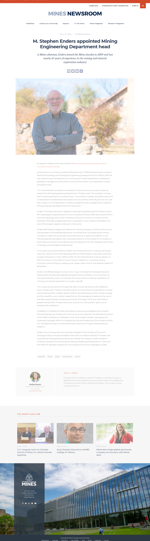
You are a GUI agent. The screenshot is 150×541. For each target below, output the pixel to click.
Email (90, 538)
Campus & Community (48, 21)
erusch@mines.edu (35, 389)
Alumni (77, 354)
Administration (67, 354)
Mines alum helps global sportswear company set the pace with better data (114, 450)
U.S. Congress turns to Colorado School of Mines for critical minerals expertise (34, 450)
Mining (50, 354)
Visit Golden (75, 538)
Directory (64, 538)
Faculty (57, 354)
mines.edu (93, 3)
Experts (66, 21)
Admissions (45, 538)
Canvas (106, 538)
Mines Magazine (96, 21)
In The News (79, 21)
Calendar (55, 538)
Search (143, 3)
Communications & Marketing (115, 3)
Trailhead (98, 538)
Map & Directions (29, 494)
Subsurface (41, 354)
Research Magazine (116, 21)
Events (135, 3)
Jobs (83, 538)
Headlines (30, 21)
